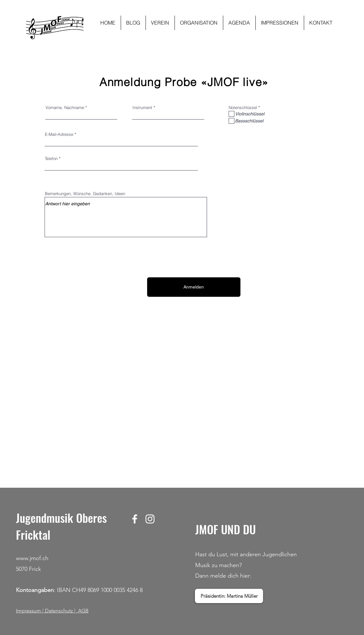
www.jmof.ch (32, 558)
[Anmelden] (193, 287)
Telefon (51, 159)
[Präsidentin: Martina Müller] (229, 596)
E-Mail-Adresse (59, 134)
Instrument (142, 108)
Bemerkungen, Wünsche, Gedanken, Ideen (85, 194)
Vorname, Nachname (65, 108)
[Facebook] (135, 519)
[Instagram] (150, 519)
